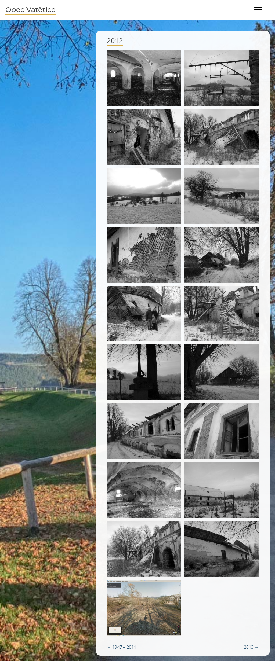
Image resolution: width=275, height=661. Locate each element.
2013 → (251, 647)
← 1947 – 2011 (121, 647)
